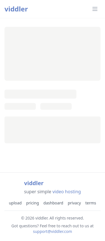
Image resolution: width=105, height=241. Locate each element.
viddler (16, 8)
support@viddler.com (52, 231)
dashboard (53, 203)
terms (90, 203)
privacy (74, 203)
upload (15, 203)
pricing (32, 203)
